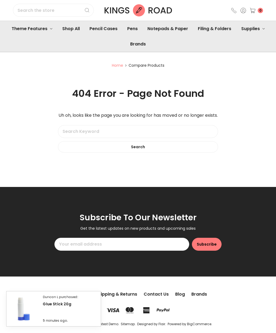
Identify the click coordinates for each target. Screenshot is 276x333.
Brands (138, 44)
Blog (180, 294)
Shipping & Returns (116, 294)
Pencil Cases (103, 29)
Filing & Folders (214, 29)
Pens (132, 29)
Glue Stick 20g (57, 305)
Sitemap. (128, 324)
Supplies (253, 29)
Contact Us (156, 294)
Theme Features (32, 29)
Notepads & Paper (167, 29)
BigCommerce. (199, 324)
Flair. (162, 324)
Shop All (71, 29)
